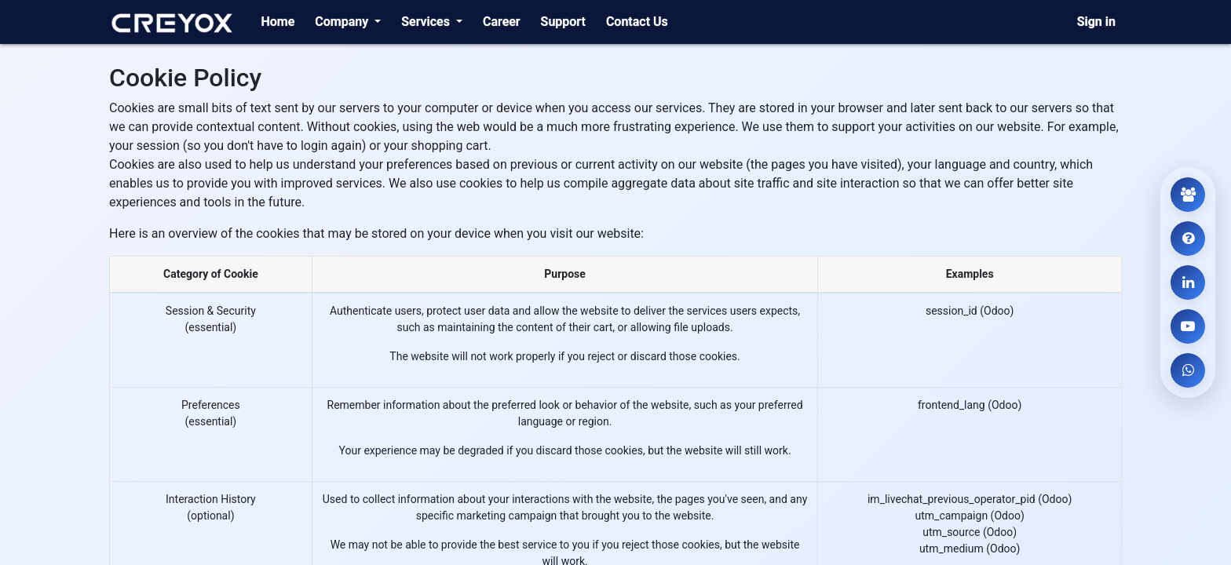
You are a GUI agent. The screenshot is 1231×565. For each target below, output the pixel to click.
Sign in (1096, 21)
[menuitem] (277, 22)
